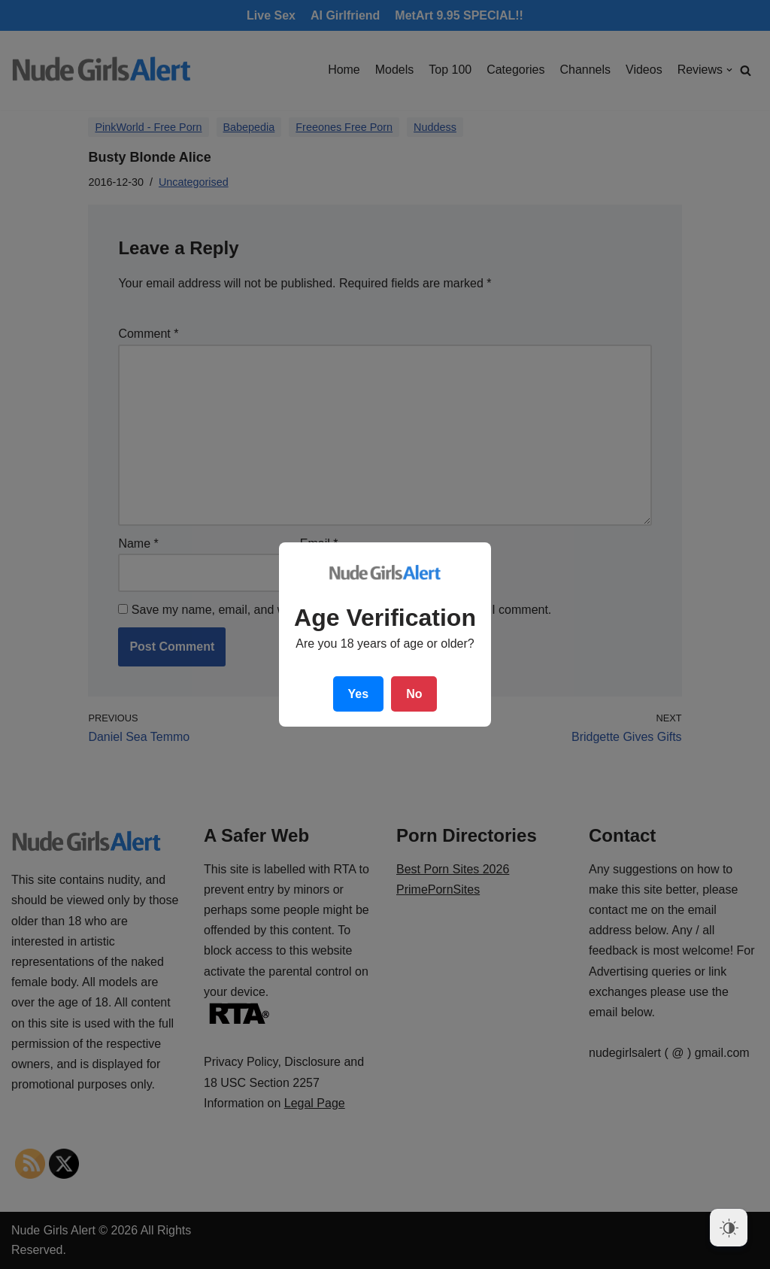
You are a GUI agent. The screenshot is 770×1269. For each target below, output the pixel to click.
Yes (358, 694)
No (414, 694)
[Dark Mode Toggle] (728, 1227)
